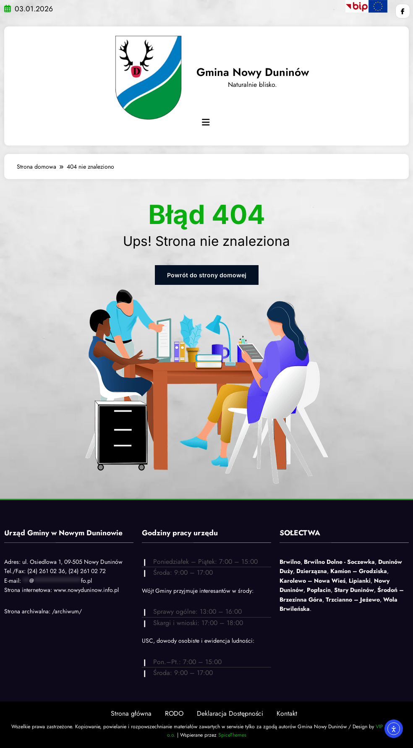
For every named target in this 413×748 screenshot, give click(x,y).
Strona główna (131, 713)
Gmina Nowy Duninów (252, 72)
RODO (174, 713)
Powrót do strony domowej (206, 275)
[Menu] (205, 122)
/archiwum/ (67, 611)
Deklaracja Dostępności (230, 713)
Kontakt (287, 713)
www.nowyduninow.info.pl (86, 590)
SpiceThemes (232, 735)
